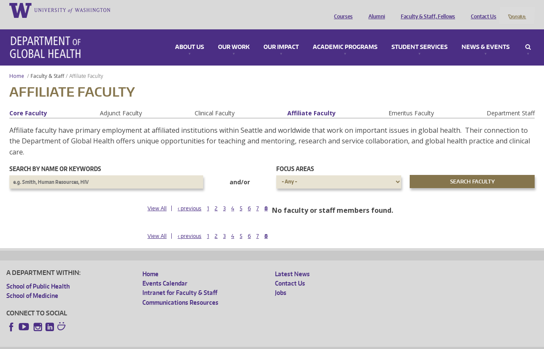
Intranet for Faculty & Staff (179, 281)
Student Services (419, 36)
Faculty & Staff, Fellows (426, 9)
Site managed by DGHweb (204, 342)
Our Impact (281, 36)
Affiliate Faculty (311, 101)
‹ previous (189, 197)
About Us (189, 36)
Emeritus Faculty (411, 101)
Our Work (233, 36)
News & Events (486, 36)
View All (157, 197)
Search (528, 35)
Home (16, 64)
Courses (341, 9)
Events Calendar (164, 271)
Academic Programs (345, 36)
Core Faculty (28, 101)
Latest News (292, 262)
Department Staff (511, 101)
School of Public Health (38, 274)
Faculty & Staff (47, 64)
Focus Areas (295, 157)
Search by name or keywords (55, 157)
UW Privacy (119, 342)
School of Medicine (32, 284)
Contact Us (481, 9)
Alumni (374, 9)
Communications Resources (180, 291)
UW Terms (153, 342)
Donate (516, 9)
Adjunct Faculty (121, 101)
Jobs (280, 281)
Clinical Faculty (215, 101)
